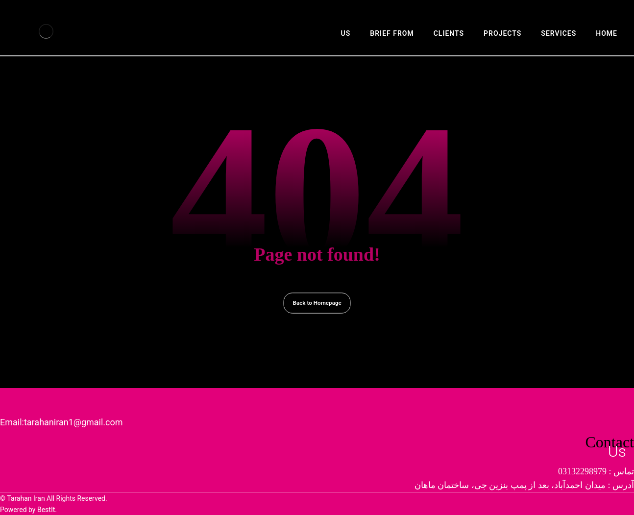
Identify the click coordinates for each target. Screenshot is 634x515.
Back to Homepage (317, 302)
